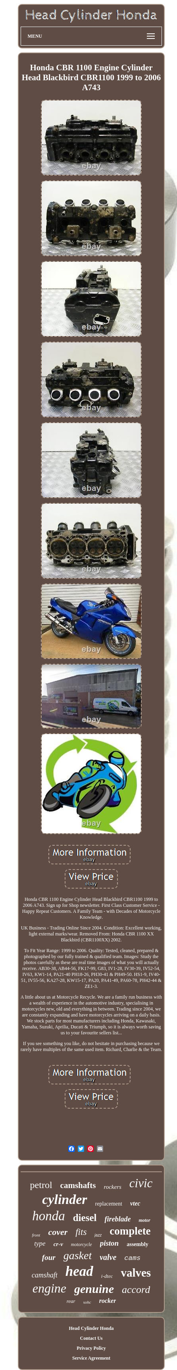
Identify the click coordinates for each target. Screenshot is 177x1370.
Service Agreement (91, 1358)
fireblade (117, 1219)
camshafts (78, 1185)
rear (71, 1301)
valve (108, 1257)
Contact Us (91, 1338)
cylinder (64, 1199)
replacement (108, 1204)
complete (130, 1231)
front (36, 1235)
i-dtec (107, 1276)
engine (49, 1288)
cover (57, 1232)
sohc (87, 1302)
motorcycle (81, 1244)
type (39, 1243)
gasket (77, 1255)
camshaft (45, 1275)
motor (144, 1220)
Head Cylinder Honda (91, 1328)
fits (81, 1232)
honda (48, 1216)
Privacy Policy (91, 1348)
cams (132, 1258)
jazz (98, 1235)
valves (136, 1272)
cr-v (58, 1244)
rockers (112, 1187)
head (79, 1271)
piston (109, 1243)
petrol (41, 1185)
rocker (107, 1300)
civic (141, 1183)
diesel (85, 1217)
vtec (135, 1203)
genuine (94, 1288)
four (49, 1257)
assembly (137, 1244)
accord (136, 1289)
